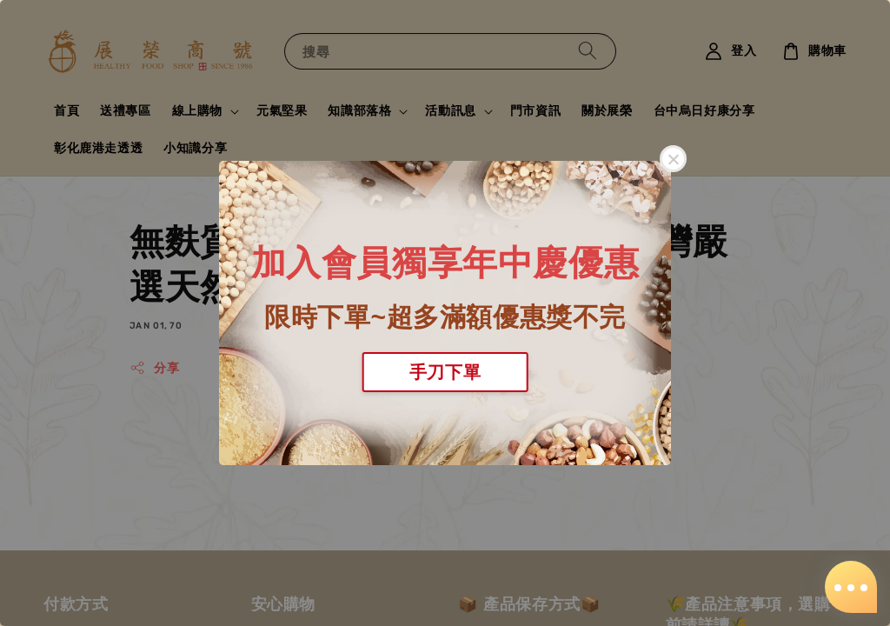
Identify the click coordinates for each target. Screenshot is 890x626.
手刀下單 (445, 372)
